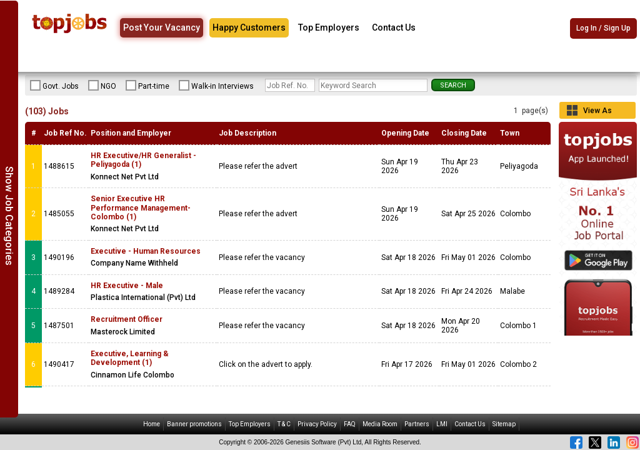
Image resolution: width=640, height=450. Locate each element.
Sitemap (504, 424)
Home (151, 424)
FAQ (350, 424)
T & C (284, 424)
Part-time (147, 86)
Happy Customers (249, 27)
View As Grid (597, 112)
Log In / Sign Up (603, 28)
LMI (442, 424)
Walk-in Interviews (216, 86)
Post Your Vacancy (161, 27)
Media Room (380, 424)
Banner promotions (194, 424)
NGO (102, 86)
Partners (416, 424)
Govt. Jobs (54, 86)
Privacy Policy (317, 424)
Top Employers (328, 27)
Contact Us (394, 27)
